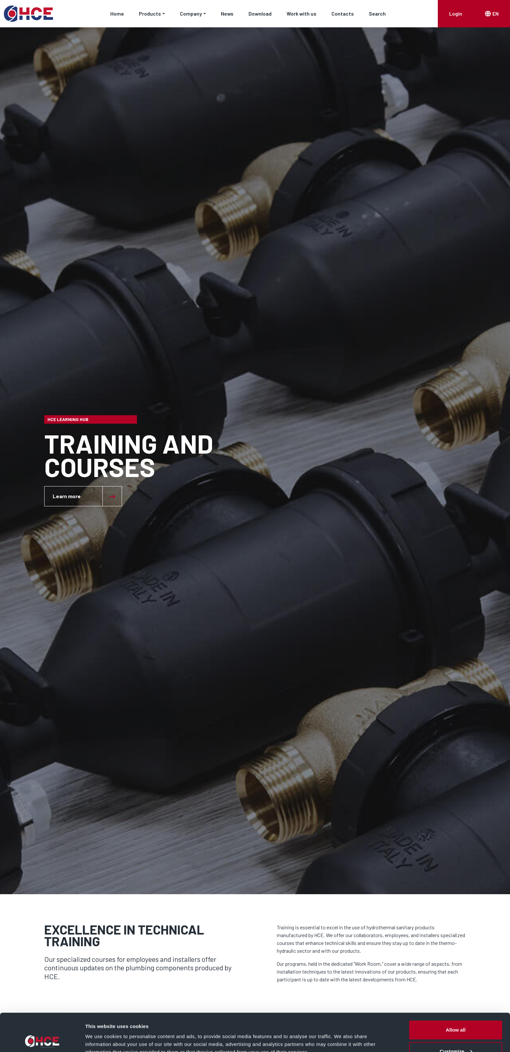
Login (455, 13)
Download (260, 13)
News (227, 13)
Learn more (67, 496)
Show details (100, 1032)
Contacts (342, 13)
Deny (456, 1034)
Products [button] (150, 13)
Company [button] (191, 13)
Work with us (301, 13)
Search (377, 13)
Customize (456, 1013)
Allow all (456, 992)
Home (117, 13)
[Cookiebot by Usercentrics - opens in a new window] (42, 1039)
